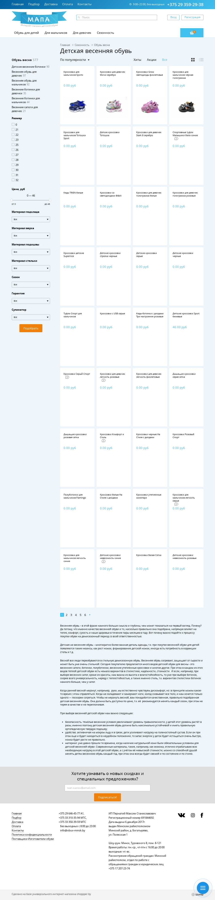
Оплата (67, 4)
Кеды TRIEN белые (73, 192)
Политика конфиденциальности (32, 834)
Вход (173, 17)
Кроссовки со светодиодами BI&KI (111, 194)
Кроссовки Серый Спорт (77, 373)
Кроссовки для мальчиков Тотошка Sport (75, 135)
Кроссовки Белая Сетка (148, 555)
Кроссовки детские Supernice (74, 254)
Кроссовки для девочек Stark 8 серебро (149, 134)
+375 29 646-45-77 (69, 813)
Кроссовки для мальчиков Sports (73, 73)
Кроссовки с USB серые (112, 313)
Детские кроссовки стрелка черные (110, 254)
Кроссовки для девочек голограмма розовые (185, 194)
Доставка (51, 4)
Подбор (34, 4)
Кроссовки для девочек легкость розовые (112, 375)
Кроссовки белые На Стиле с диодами (111, 496)
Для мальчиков (56, 33)
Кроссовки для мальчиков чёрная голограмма (183, 74)
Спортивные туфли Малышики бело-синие (185, 134)
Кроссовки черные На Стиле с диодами (148, 436)
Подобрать (30, 328)
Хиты (137, 60)
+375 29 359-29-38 (185, 4)
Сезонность (105, 33)
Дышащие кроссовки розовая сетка (75, 436)
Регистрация (192, 17)
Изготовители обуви (41, 839)
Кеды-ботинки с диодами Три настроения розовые (150, 315)
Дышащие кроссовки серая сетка (184, 375)
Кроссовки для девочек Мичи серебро (112, 73)
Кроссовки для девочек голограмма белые (149, 194)
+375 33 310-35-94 (69, 817)
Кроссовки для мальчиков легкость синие (75, 558)
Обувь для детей (26, 33)
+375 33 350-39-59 (69, 822)
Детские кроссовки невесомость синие (110, 556)
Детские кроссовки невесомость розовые (184, 556)
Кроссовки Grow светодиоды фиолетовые (149, 73)
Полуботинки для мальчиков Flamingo (75, 496)
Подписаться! (107, 797)
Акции (151, 60)
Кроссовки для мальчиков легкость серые (184, 497)
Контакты (85, 4)
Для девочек (82, 33)
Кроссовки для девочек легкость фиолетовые (149, 375)
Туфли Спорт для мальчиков (73, 315)
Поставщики (19, 839)
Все (164, 60)
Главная (18, 4)
